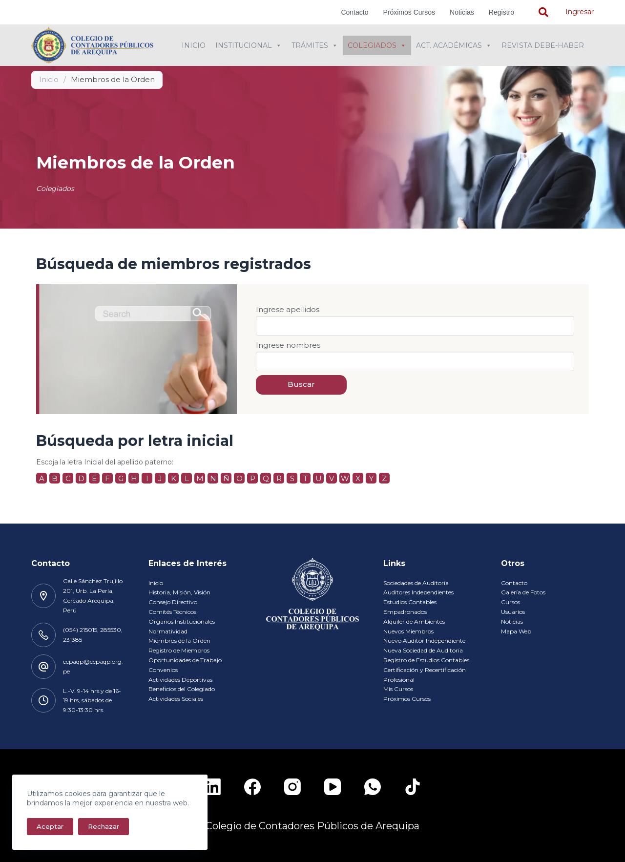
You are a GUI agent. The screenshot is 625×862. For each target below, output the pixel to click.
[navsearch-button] (543, 12)
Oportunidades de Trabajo (185, 660)
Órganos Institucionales (181, 621)
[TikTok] (412, 786)
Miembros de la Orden (179, 640)
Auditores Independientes (418, 592)
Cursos (510, 602)
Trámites (315, 45)
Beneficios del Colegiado (181, 689)
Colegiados (377, 45)
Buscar (301, 384)
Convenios (163, 669)
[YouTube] (332, 786)
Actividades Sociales (175, 698)
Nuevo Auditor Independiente (424, 640)
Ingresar (579, 11)
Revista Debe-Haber (542, 45)
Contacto (354, 12)
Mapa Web (516, 631)
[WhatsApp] (372, 786)
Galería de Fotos (523, 592)
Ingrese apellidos (287, 309)
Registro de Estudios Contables (426, 660)
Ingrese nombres (288, 345)
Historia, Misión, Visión (179, 592)
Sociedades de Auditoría (416, 583)
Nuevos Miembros (408, 631)
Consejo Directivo (172, 602)
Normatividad (168, 631)
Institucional (248, 45)
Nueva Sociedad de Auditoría (423, 650)
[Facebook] (252, 786)
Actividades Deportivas (180, 679)
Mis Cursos (398, 689)
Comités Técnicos (172, 611)
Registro (501, 12)
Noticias (462, 12)
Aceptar (50, 826)
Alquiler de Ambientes (414, 621)
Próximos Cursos (409, 12)
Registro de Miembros (178, 650)
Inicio (194, 45)
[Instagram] (292, 786)
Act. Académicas (454, 45)
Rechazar (103, 826)
